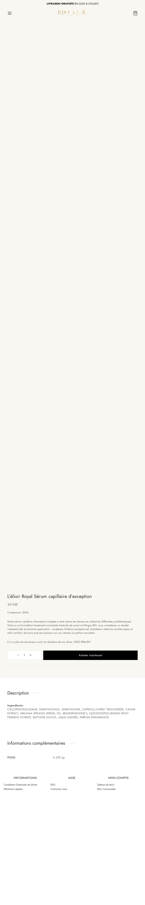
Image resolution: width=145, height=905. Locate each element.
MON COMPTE (118, 888)
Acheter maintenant (83, 766)
